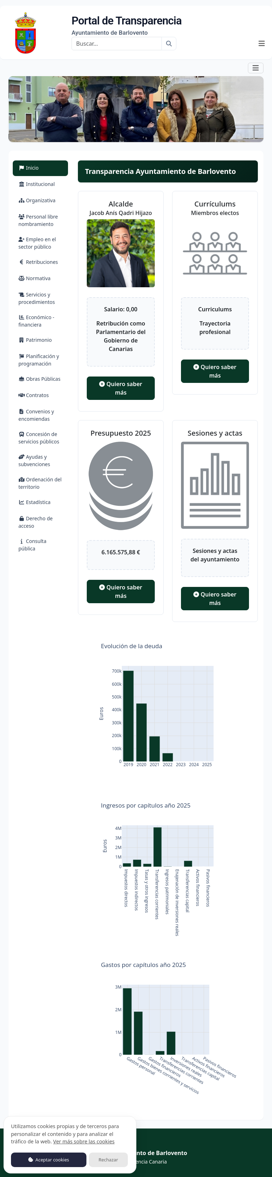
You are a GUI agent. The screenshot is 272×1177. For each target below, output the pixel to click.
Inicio (36, 167)
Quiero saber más (120, 388)
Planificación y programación (38, 360)
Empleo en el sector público (37, 243)
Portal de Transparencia (127, 25)
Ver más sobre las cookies (83, 1141)
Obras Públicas (39, 378)
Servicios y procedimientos (36, 298)
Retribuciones (38, 262)
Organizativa (37, 200)
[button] (256, 68)
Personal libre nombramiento (38, 220)
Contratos (33, 395)
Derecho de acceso (35, 522)
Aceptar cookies (48, 1159)
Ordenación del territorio (40, 483)
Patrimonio (35, 339)
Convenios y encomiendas (36, 415)
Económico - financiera (36, 321)
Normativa (34, 278)
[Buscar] (117, 43)
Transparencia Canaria (141, 1161)
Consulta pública (32, 545)
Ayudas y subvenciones (34, 460)
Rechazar (108, 1159)
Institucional (36, 184)
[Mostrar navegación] (262, 43)
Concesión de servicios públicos (38, 438)
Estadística (34, 502)
